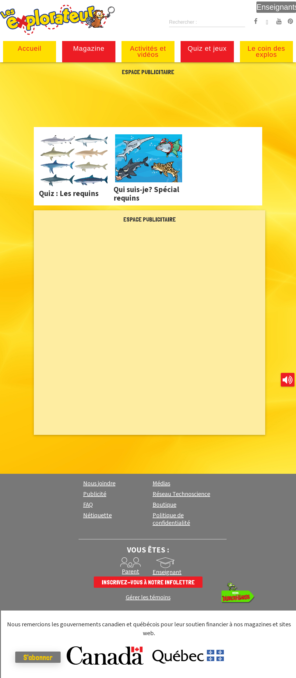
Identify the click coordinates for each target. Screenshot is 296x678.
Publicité (94, 494)
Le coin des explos (266, 51)
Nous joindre (99, 483)
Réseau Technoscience (181, 494)
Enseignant (167, 572)
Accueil (29, 48)
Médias (161, 483)
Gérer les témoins (148, 597)
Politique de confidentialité (171, 519)
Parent (130, 571)
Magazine (88, 48)
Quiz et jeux (207, 48)
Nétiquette (97, 515)
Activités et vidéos (148, 51)
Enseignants (276, 7)
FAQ (88, 505)
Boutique (164, 505)
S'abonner (38, 657)
